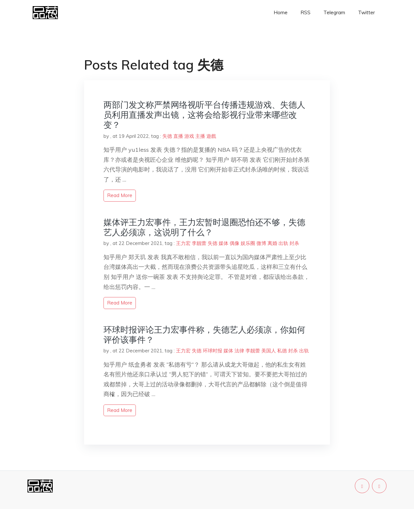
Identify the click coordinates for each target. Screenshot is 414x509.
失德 (167, 136)
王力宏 (183, 243)
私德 (282, 351)
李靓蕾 (199, 243)
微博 (261, 243)
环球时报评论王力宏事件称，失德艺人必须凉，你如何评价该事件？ (204, 334)
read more (119, 195)
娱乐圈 (248, 243)
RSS (305, 12)
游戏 (189, 136)
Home (281, 12)
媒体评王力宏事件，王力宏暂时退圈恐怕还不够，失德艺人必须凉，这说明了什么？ (204, 227)
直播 (178, 136)
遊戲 (211, 136)
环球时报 (212, 351)
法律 (239, 351)
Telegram (334, 12)
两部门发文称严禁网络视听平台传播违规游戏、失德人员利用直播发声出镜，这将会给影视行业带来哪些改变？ (204, 114)
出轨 (283, 243)
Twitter (366, 12)
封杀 (294, 243)
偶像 (234, 243)
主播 (200, 136)
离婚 (272, 243)
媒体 (223, 243)
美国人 (268, 351)
